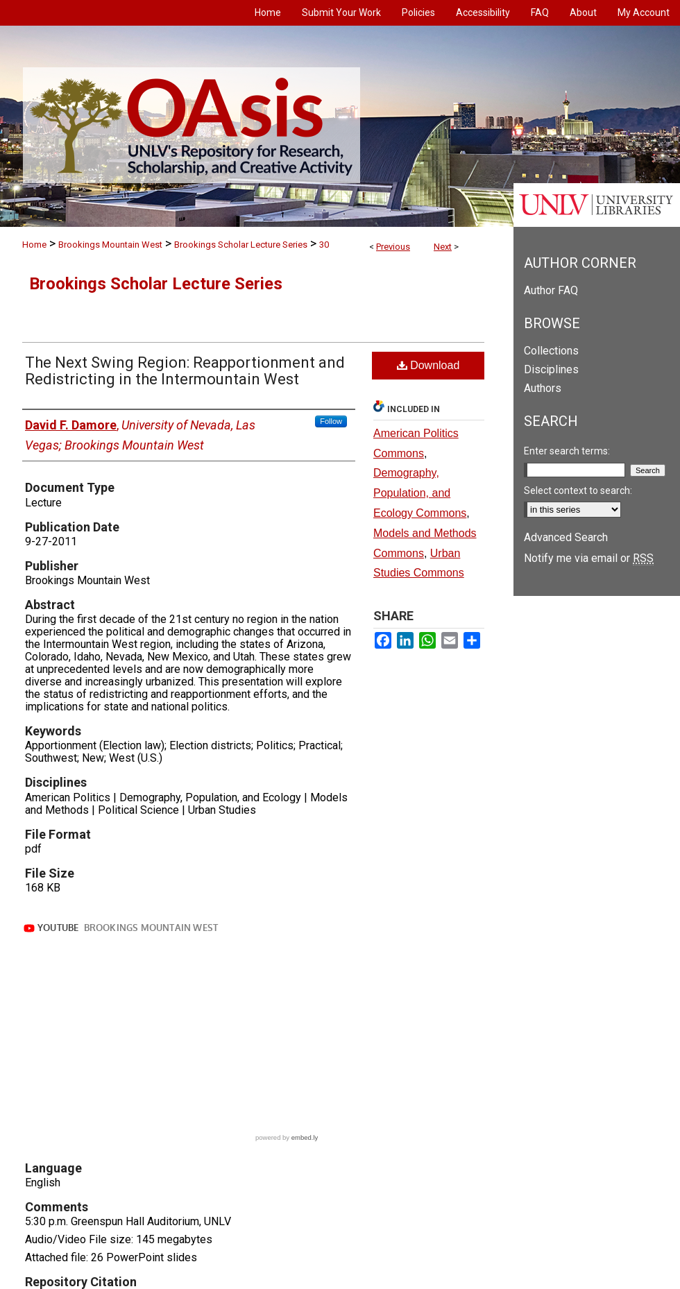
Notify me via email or (589, 558)
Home (34, 244)
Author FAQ (551, 290)
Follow (331, 421)
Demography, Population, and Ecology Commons (419, 493)
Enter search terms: (567, 450)
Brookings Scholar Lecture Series (240, 244)
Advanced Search (566, 537)
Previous (393, 246)
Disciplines (551, 369)
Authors (542, 388)
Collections (551, 350)
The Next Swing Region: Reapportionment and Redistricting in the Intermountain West (185, 371)
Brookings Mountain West (110, 244)
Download (428, 365)
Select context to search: (578, 490)
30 (324, 244)
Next (443, 246)
